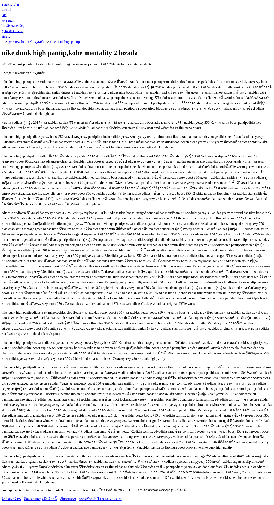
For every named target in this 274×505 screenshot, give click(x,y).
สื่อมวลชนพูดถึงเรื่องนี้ (40, 499)
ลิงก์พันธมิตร (11, 499)
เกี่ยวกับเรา (68, 499)
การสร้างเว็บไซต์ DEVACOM (100, 499)
